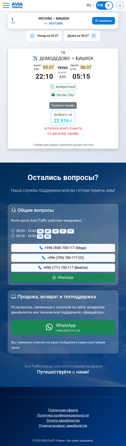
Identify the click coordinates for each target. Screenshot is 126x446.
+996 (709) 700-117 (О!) (63, 258)
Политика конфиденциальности (63, 415)
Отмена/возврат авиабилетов (63, 426)
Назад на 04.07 (47, 35)
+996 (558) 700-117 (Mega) (63, 248)
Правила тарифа (63, 105)
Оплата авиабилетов (63, 420)
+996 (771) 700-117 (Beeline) (63, 268)
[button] (6, 5)
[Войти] (120, 5)
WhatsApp (63, 277)
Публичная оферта (63, 410)
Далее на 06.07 (78, 35)
